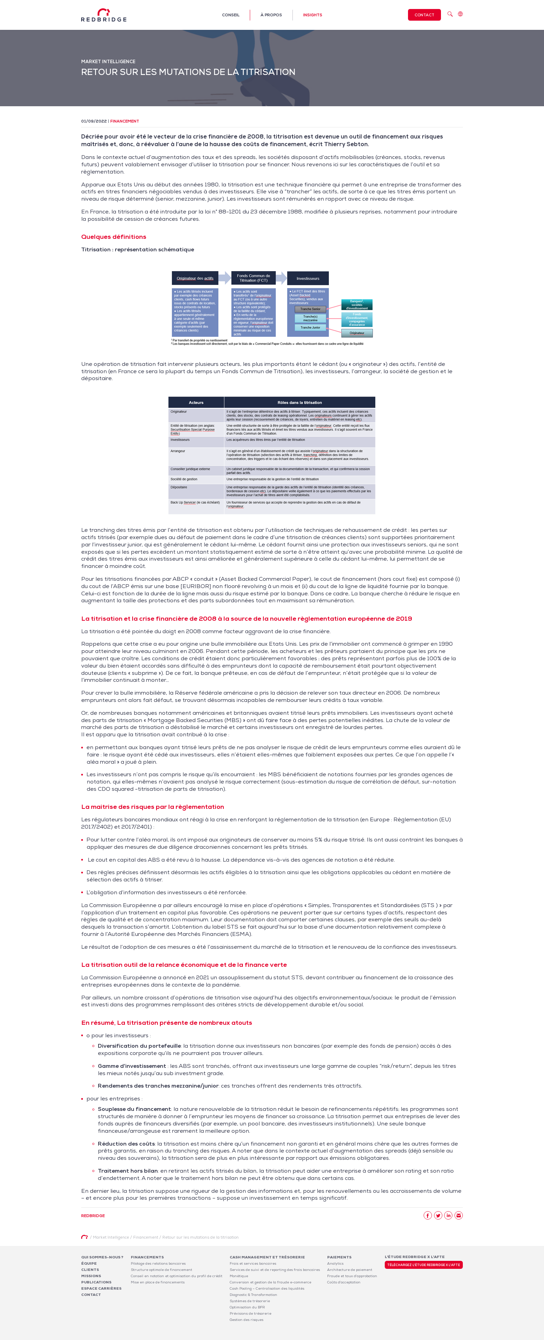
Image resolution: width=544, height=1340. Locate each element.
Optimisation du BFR (247, 1307)
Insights (312, 14)
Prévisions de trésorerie (250, 1313)
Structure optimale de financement (161, 1269)
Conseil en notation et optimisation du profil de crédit (176, 1276)
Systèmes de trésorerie (250, 1301)
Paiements (339, 1257)
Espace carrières (101, 1288)
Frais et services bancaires (253, 1263)
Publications (96, 1282)
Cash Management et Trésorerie (267, 1257)
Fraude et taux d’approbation (352, 1276)
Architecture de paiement (349, 1269)
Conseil (230, 14)
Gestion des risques (246, 1319)
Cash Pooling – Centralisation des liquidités (267, 1288)
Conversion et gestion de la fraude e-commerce (270, 1282)
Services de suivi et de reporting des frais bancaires (275, 1269)
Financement (124, 121)
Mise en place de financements (158, 1282)
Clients (90, 1269)
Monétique (239, 1276)
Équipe (89, 1263)
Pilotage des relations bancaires (158, 1263)
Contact (424, 14)
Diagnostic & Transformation (253, 1294)
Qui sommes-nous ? (102, 1257)
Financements (147, 1257)
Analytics (335, 1263)
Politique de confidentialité (416, 1336)
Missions (91, 1276)
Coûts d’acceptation (343, 1282)
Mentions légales (373, 1336)
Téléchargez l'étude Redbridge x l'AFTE (423, 1265)
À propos (271, 14)
